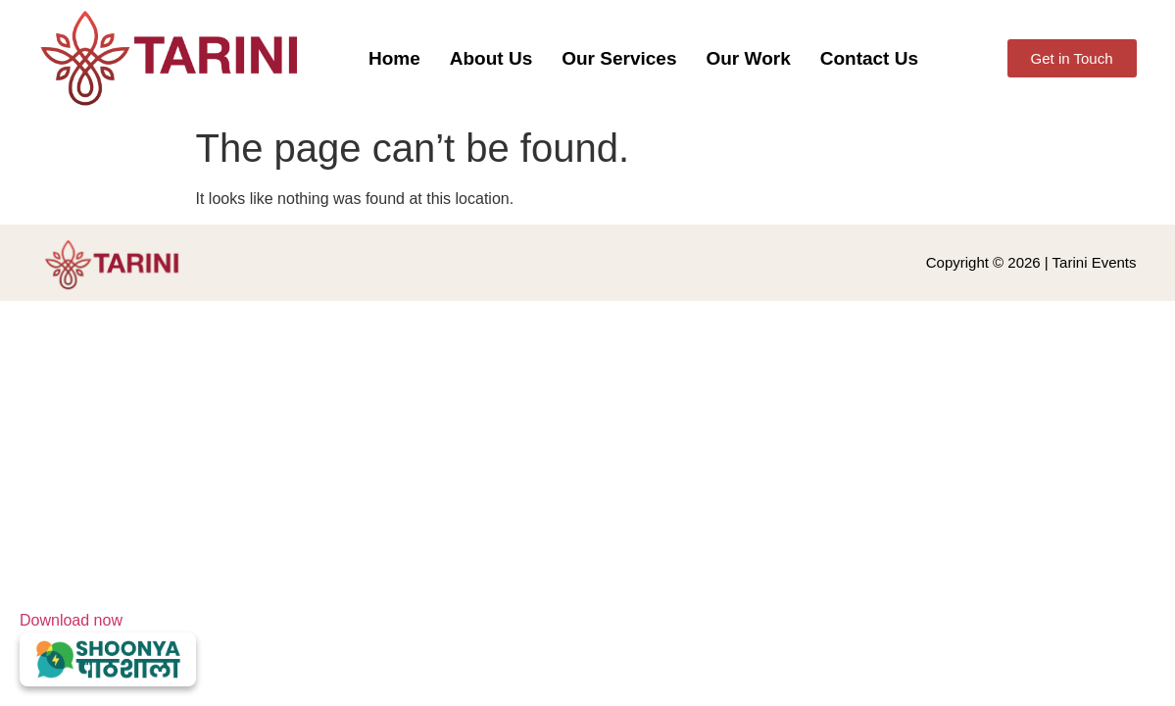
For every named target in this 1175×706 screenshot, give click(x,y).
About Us (491, 58)
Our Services (619, 58)
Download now (108, 649)
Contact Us (869, 58)
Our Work (748, 58)
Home (394, 58)
